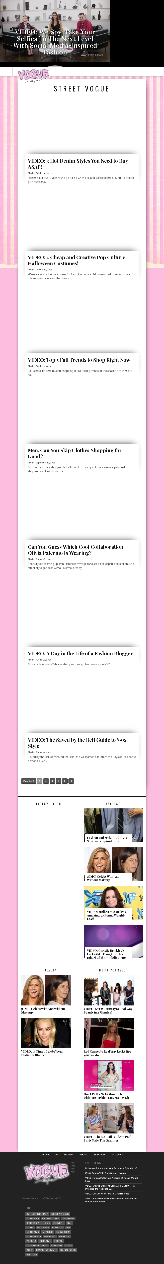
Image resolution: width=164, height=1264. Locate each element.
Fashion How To (34, 1236)
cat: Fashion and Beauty (37, 1213)
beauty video (64, 1236)
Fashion (30, 1227)
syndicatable (43, 1227)
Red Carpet (58, 1222)
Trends (47, 1222)
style (69, 1222)
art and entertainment (37, 1245)
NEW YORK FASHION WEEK (46, 1250)
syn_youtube (47, 1231)
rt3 (35, 1254)
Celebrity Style (33, 1222)
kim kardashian (63, 1231)
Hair (28, 1254)
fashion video (33, 1218)
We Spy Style (57, 1227)
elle (68, 1227)
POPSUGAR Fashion (50, 1218)
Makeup (30, 1250)
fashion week (50, 1236)
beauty (68, 1245)
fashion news (33, 1231)
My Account (117, 1155)
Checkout (69, 1155)
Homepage (83, 1155)
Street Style (45, 1241)
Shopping (58, 1241)
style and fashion (68, 1250)
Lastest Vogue (100, 1155)
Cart (57, 1155)
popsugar (31, 1241)
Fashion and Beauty (60, 1213)
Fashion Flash (68, 1218)
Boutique (45, 1155)
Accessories (56, 1245)
